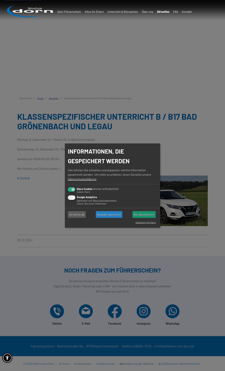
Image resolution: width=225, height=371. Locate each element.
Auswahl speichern (109, 214)
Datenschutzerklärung (82, 179)
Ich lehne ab (77, 214)
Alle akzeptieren (144, 214)
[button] (7, 357)
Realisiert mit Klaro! (146, 222)
